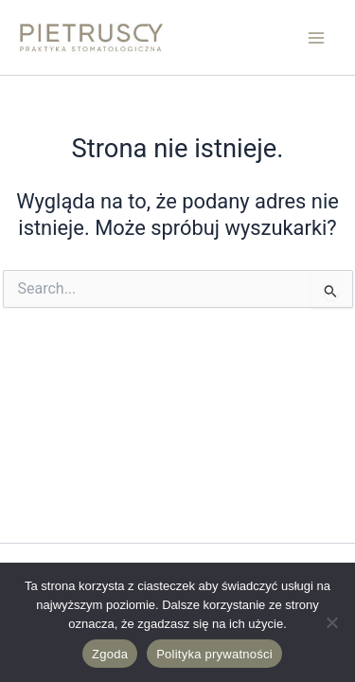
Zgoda (110, 654)
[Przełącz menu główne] (316, 38)
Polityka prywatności (214, 654)
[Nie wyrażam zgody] (331, 622)
